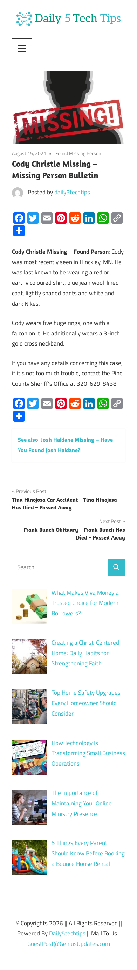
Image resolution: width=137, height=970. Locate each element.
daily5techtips (72, 192)
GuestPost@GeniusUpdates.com (68, 943)
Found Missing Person (78, 153)
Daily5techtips (67, 933)
